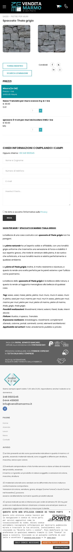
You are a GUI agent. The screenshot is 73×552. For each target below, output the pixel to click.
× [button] (69, 512)
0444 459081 (11, 400)
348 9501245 (10, 397)
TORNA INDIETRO (15, 66)
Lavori (5, 431)
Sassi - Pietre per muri (15, 16)
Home (5, 423)
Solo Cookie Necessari (27, 542)
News (5, 435)
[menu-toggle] (4, 6)
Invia (9, 218)
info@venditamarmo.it (17, 404)
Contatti (6, 439)
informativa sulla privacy (32, 538)
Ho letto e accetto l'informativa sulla (26, 212)
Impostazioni (61, 547)
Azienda (6, 427)
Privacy (44, 212)
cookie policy (51, 538)
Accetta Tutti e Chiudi (55, 542)
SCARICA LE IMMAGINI (17, 73)
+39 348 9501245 (26, 153)
